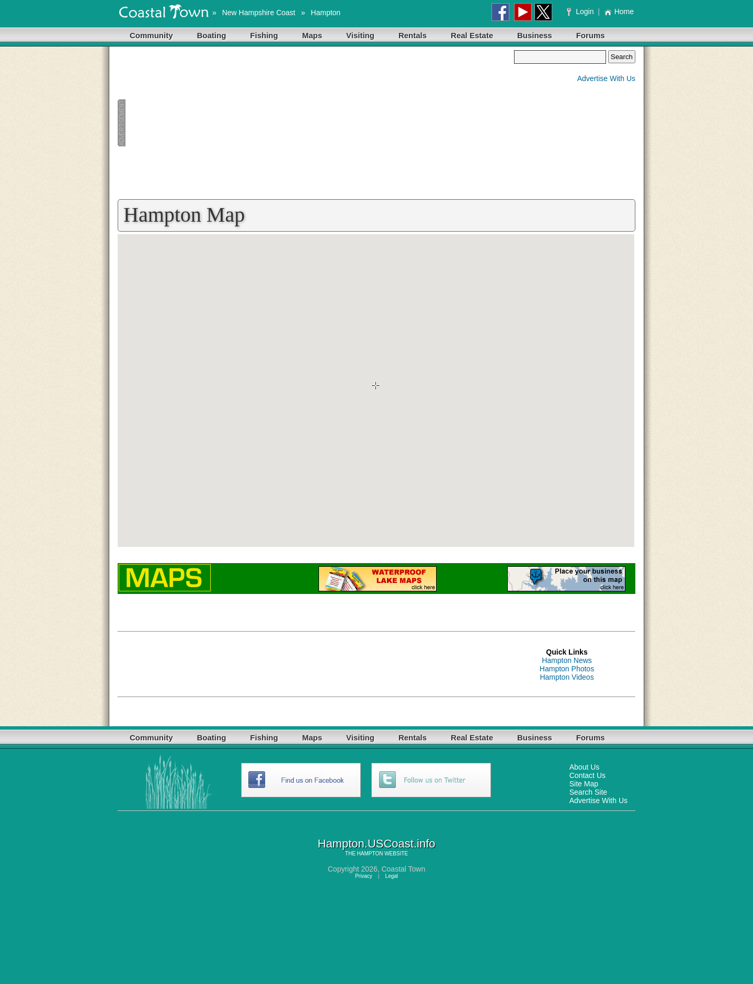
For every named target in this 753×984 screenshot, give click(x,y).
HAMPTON (370, 853)
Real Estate (472, 35)
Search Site (588, 792)
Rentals (412, 35)
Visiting (360, 35)
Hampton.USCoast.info (377, 843)
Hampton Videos (567, 677)
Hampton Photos (567, 669)
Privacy (363, 876)
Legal (391, 876)
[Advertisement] (316, 123)
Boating (211, 35)
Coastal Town (403, 869)
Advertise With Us (606, 78)
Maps (312, 35)
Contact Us (587, 775)
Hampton (325, 12)
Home (619, 11)
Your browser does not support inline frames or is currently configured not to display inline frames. (376, 390)
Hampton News (567, 660)
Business (534, 35)
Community (151, 35)
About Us (584, 767)
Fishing (264, 35)
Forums (590, 35)
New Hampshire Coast (258, 12)
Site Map (583, 784)
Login (581, 11)
